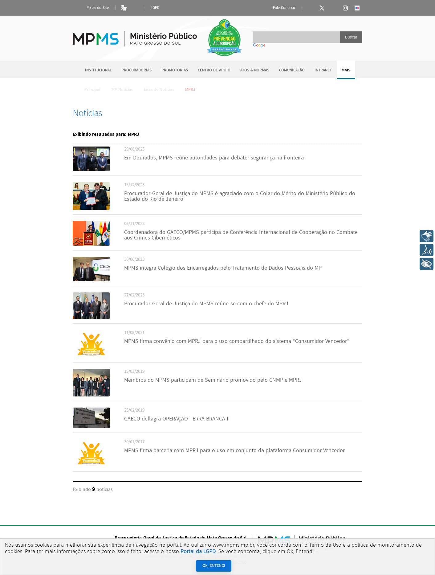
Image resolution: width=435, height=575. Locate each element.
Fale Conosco (278, 8)
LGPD (155, 8)
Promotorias (174, 70)
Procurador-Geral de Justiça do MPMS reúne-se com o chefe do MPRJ (206, 304)
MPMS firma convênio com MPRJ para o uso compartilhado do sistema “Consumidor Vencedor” (236, 341)
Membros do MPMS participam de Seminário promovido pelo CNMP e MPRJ (213, 380)
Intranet (323, 70)
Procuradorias (136, 70)
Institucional (98, 70)
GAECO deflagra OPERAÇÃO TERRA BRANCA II (177, 419)
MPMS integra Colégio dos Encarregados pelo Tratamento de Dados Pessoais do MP (223, 268)
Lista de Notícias (159, 89)
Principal (88, 89)
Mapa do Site (92, 8)
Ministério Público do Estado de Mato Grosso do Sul (135, 35)
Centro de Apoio (214, 70)
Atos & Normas (254, 70)
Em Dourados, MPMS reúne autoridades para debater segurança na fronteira (214, 158)
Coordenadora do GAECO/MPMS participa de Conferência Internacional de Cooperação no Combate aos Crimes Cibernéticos (241, 235)
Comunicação (292, 70)
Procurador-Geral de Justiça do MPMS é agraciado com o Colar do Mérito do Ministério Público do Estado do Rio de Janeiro (239, 196)
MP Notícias (122, 89)
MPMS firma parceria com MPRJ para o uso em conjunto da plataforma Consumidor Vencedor (234, 450)
